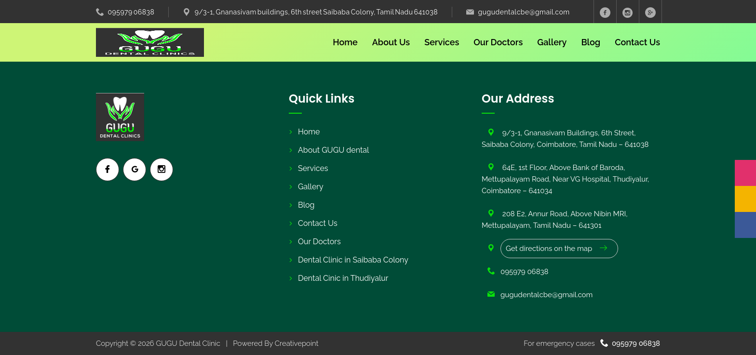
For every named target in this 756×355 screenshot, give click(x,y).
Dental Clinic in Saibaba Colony (353, 259)
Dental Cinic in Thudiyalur (343, 278)
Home (345, 42)
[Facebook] (745, 225)
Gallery (552, 42)
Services (441, 42)
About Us (391, 42)
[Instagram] (745, 173)
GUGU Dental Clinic (188, 343)
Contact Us (637, 42)
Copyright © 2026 (126, 343)
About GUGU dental (333, 150)
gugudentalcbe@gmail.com (524, 12)
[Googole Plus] (650, 11)
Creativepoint (297, 343)
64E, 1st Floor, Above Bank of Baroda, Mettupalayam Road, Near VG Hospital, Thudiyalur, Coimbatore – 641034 (565, 179)
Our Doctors (498, 42)
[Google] (745, 199)
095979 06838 (131, 12)
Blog (590, 42)
